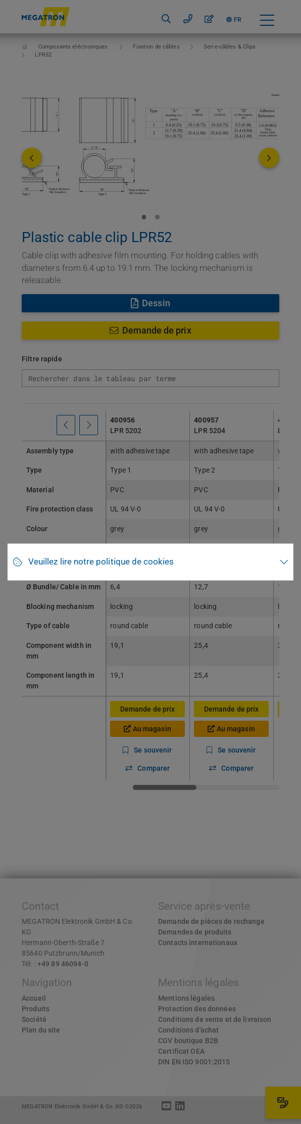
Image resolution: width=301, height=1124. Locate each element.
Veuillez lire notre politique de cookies (101, 562)
